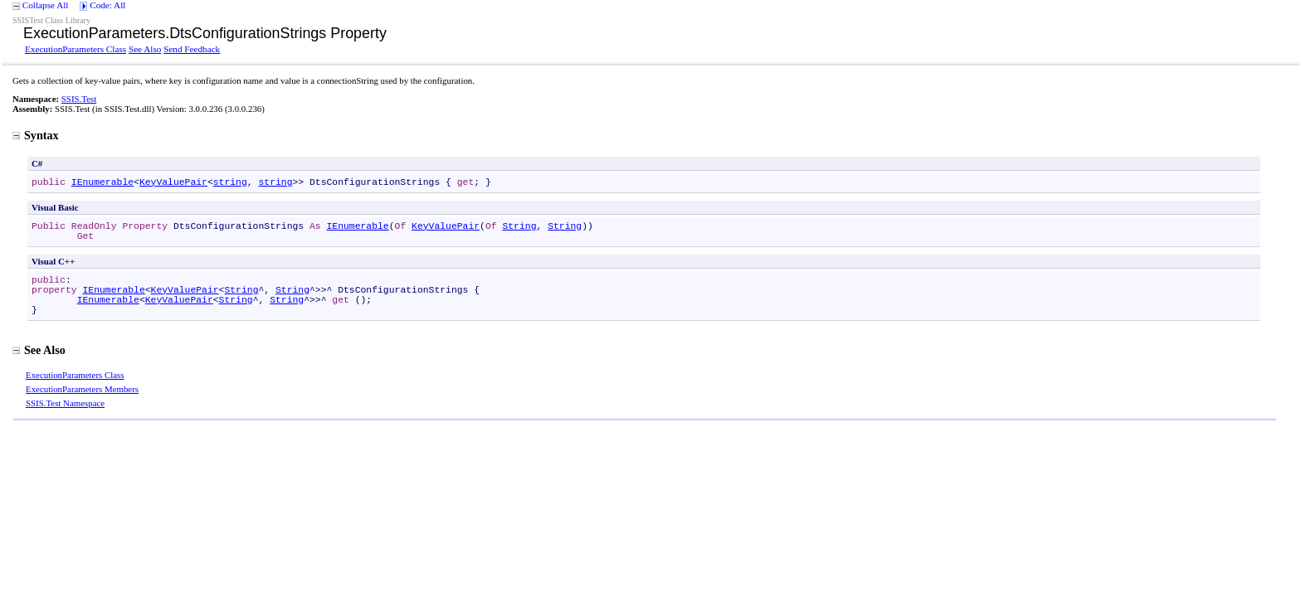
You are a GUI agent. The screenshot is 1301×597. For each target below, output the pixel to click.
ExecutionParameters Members (82, 389)
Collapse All (45, 5)
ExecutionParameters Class (75, 49)
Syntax (35, 135)
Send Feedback (191, 49)
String (519, 226)
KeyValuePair (173, 182)
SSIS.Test (78, 99)
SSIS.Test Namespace (65, 403)
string (230, 182)
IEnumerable (102, 182)
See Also (145, 49)
